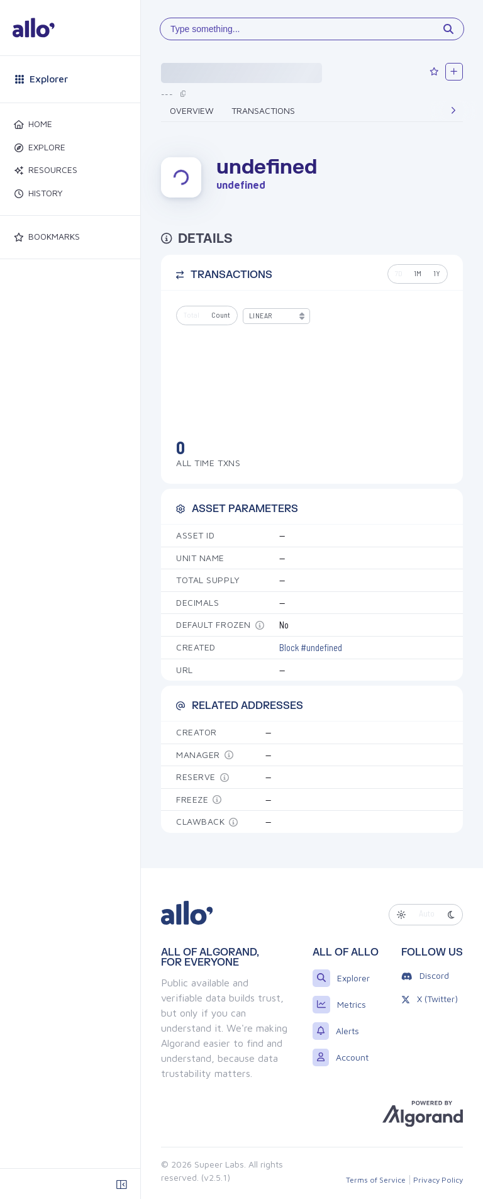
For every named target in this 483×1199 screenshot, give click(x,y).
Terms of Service (376, 1180)
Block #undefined (310, 646)
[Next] (453, 110)
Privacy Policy (438, 1180)
